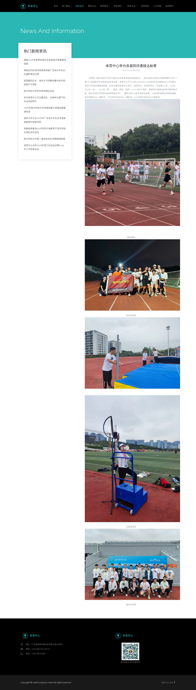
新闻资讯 (80, 6)
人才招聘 (157, 6)
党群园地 (145, 6)
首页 (56, 6)
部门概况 (66, 6)
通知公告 (92, 6)
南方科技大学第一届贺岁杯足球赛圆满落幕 (44, 139)
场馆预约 (169, 6)
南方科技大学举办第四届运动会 (39, 91)
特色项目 (118, 6)
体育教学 (104, 6)
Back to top (169, 682)
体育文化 (131, 6)
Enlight (29, 6)
